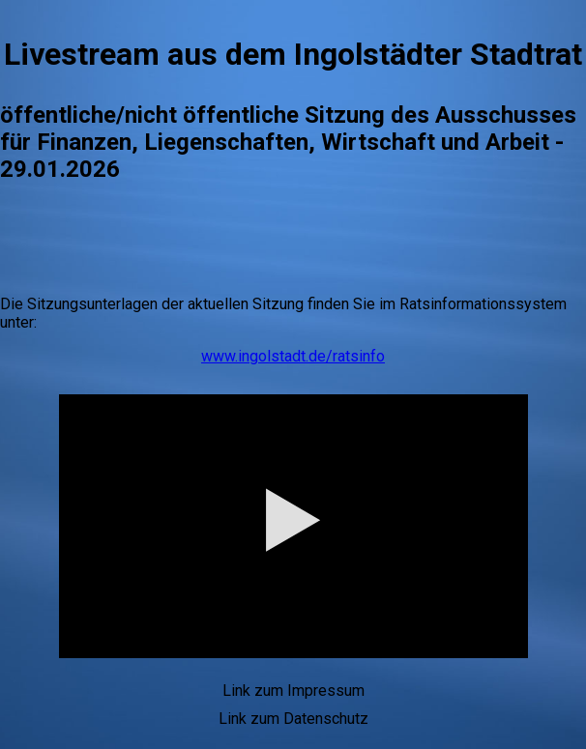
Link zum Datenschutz (293, 718)
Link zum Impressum (293, 690)
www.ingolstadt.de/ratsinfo (293, 356)
